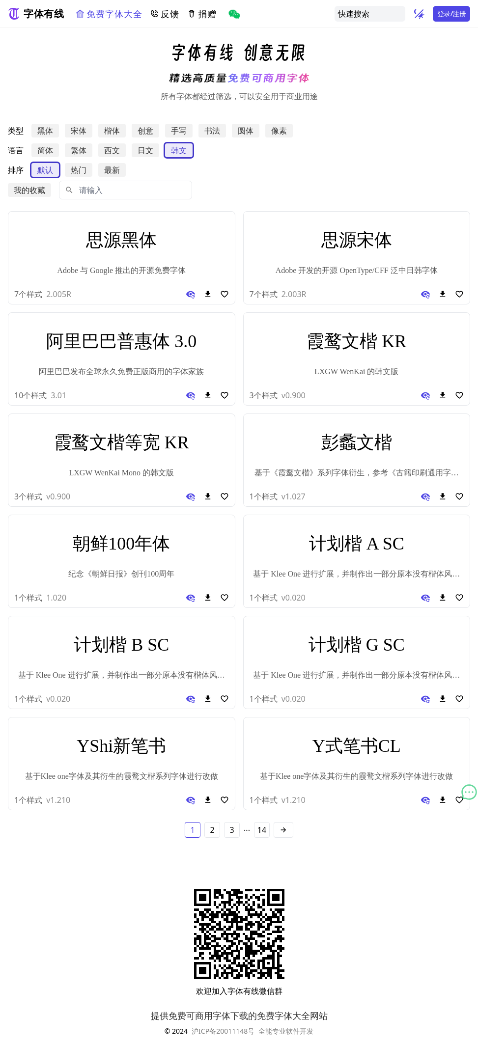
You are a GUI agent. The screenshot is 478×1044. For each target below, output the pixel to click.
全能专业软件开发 (285, 1031)
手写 (179, 130)
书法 (212, 130)
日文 (145, 150)
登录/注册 (451, 13)
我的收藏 (29, 190)
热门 (78, 170)
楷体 (112, 130)
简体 (45, 150)
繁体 (78, 150)
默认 (45, 170)
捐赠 (202, 14)
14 (261, 829)
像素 (279, 130)
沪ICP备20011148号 (223, 1031)
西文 (112, 150)
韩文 (179, 150)
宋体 (78, 130)
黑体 (45, 130)
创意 (145, 130)
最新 (112, 170)
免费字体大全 (109, 14)
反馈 (164, 14)
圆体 (245, 130)
